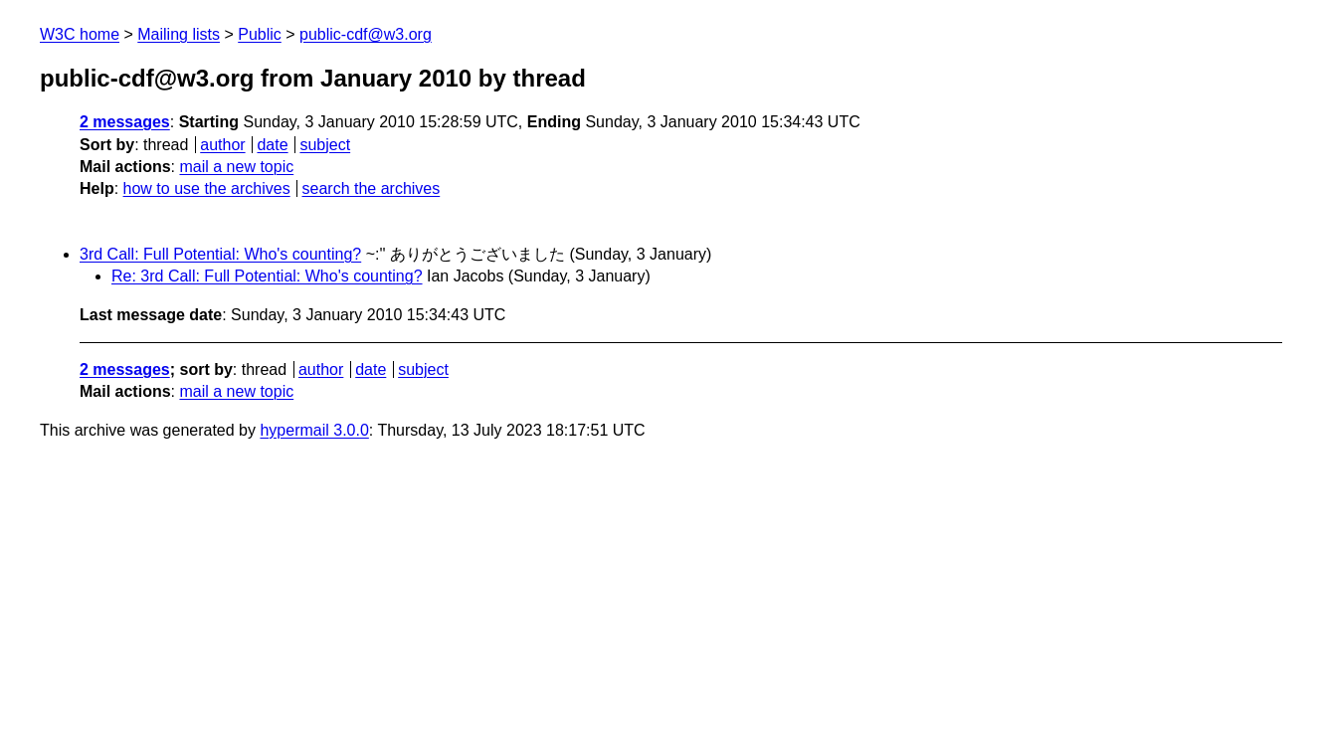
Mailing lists (178, 34)
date (272, 144)
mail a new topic (236, 166)
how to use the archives (206, 188)
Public (260, 34)
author (222, 144)
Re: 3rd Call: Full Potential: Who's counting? (267, 276)
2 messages (125, 121)
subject (324, 144)
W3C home (79, 34)
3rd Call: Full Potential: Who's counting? (220, 254)
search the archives (371, 188)
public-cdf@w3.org (365, 34)
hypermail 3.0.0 (314, 430)
